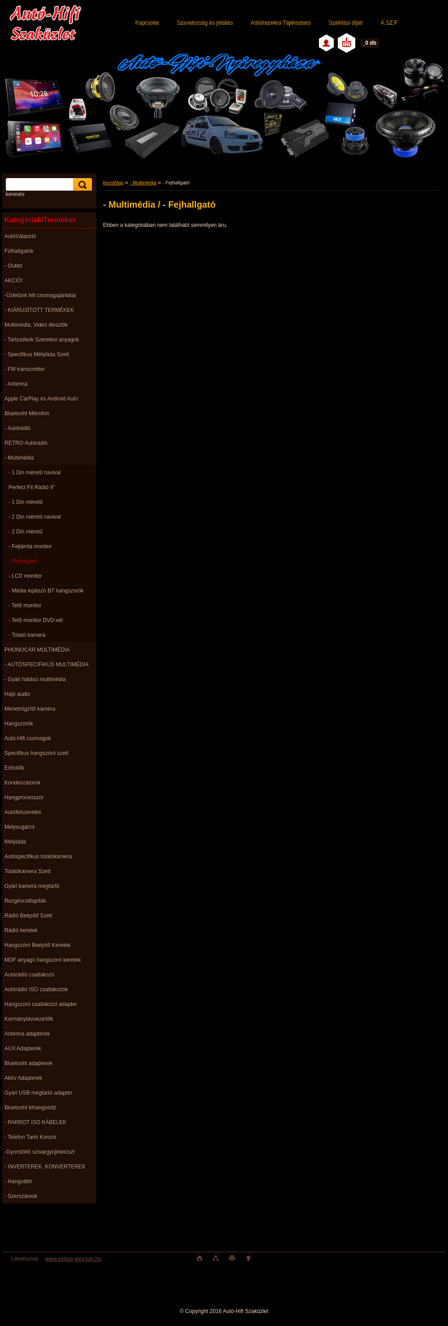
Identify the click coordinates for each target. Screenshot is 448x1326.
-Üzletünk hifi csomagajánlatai (40, 295)
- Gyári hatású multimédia (35, 679)
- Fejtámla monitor (30, 546)
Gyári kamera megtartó (32, 886)
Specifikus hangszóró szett (36, 753)
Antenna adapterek (27, 1034)
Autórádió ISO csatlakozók (36, 989)
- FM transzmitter (24, 369)
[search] (81, 184)
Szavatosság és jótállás (205, 22)
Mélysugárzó (19, 827)
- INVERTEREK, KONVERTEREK (45, 1167)
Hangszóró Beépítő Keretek (37, 945)
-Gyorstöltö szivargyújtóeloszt (39, 1152)
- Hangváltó (18, 1181)
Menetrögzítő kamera (29, 709)
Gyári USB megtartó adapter (38, 1093)
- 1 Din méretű (26, 502)
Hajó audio (17, 694)
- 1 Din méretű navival (35, 472)
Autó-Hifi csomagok (27, 738)
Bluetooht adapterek (28, 1063)
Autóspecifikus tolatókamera (38, 856)
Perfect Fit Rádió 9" (32, 487)
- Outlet (13, 266)
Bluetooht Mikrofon (26, 413)
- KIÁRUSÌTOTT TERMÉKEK (39, 310)
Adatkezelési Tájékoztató (280, 22)
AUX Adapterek (22, 1048)
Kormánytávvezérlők (28, 1019)
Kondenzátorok (22, 783)
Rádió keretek (21, 930)
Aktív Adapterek (23, 1078)
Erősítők (14, 768)
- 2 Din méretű (26, 532)
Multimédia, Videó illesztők (36, 325)
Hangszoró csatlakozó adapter (40, 1004)
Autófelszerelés (22, 812)
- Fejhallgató (23, 561)
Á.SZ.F (388, 22)
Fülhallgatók (19, 251)
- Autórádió (17, 428)
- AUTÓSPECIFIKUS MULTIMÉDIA (46, 664)
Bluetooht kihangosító (30, 1107)
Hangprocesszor (23, 797)
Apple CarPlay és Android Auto (41, 399)
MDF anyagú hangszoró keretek (42, 960)
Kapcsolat (147, 22)
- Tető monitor (25, 605)
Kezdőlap (113, 182)
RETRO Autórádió (25, 443)
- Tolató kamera (27, 635)
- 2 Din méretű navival (35, 517)
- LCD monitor (25, 576)
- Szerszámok (20, 1196)
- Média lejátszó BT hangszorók (46, 591)
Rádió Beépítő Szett (28, 915)
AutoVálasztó (20, 236)
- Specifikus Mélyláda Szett (36, 354)
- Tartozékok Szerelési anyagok (41, 340)
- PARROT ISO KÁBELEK (35, 1122)
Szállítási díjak (345, 22)
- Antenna (15, 384)
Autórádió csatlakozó (29, 975)
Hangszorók (18, 724)
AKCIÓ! (13, 280)
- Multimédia (19, 458)
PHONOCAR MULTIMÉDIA (37, 650)
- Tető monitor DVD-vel (36, 620)
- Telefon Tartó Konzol (30, 1137)
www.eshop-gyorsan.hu (73, 1259)
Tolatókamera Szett (27, 871)
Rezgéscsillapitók (25, 901)
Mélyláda (15, 842)
